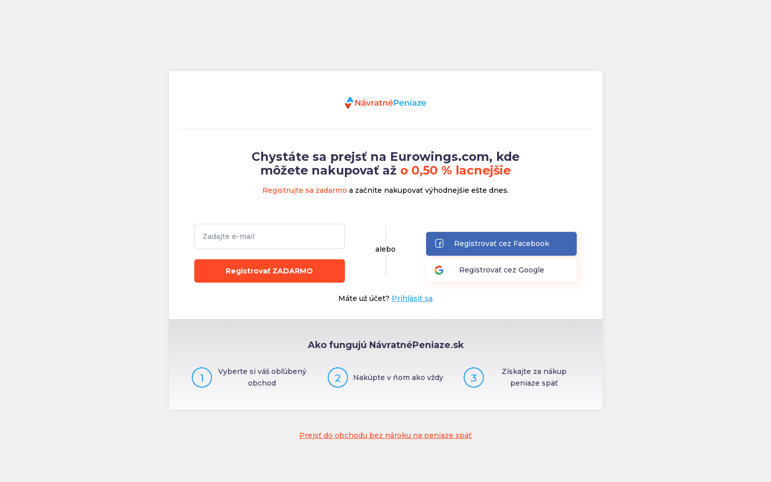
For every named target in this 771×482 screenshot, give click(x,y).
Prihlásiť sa (412, 298)
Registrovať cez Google (489, 270)
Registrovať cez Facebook (491, 244)
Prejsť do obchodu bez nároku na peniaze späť (385, 435)
